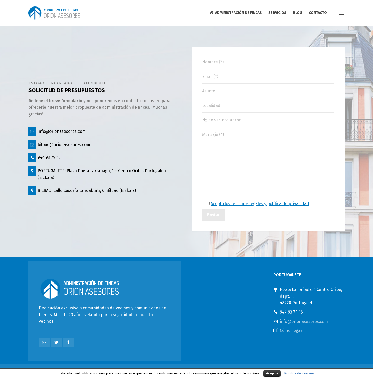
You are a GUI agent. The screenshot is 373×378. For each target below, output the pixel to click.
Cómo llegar (291, 330)
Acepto (272, 373)
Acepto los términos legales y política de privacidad (260, 203)
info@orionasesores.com (304, 321)
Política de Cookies (299, 373)
